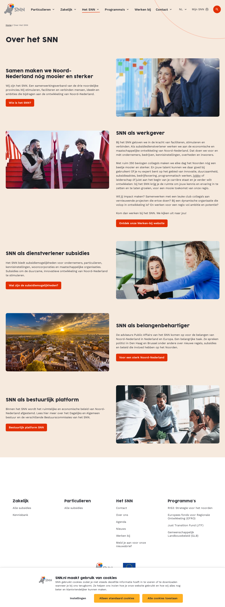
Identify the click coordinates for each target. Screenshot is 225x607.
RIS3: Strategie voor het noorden (190, 508)
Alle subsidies (22, 508)
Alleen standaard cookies (116, 598)
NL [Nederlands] (183, 9)
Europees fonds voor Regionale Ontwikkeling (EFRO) (189, 516)
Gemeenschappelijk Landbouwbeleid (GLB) (183, 534)
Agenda (121, 521)
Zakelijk (68, 9)
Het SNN (91, 9)
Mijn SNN (200, 9)
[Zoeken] (217, 9)
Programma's (117, 9)
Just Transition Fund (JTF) (185, 525)
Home (9, 25)
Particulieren (43, 9)
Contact (164, 9)
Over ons (122, 515)
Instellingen (78, 598)
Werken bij (143, 9)
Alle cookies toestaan (162, 598)
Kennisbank (20, 515)
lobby (197, 175)
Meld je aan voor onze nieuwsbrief (131, 544)
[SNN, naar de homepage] (14, 9)
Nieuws (121, 528)
